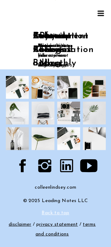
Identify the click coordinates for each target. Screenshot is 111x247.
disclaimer (20, 224)
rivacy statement (58, 224)
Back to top (55, 212)
